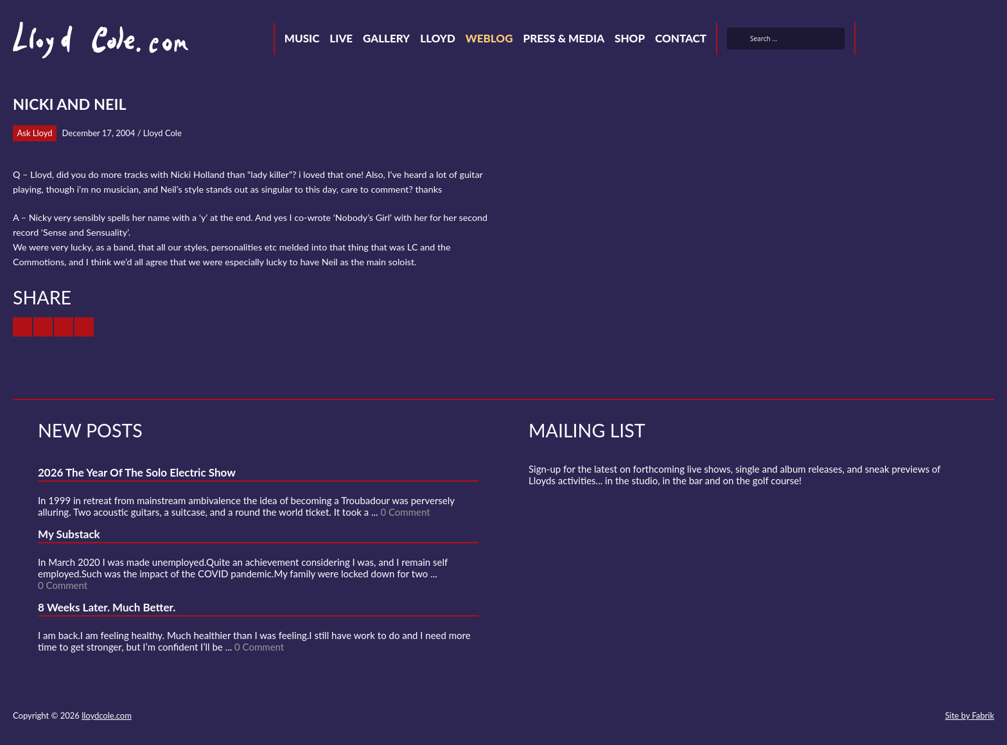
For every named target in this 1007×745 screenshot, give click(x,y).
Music (302, 38)
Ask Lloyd (35, 133)
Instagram (965, 40)
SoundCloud (919, 40)
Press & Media (563, 38)
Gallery (386, 38)
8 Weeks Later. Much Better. (106, 607)
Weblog (489, 38)
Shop (630, 38)
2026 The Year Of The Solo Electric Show (137, 472)
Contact (680, 38)
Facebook (896, 40)
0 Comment (405, 512)
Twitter (873, 40)
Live (341, 38)
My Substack (69, 534)
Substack (989, 40)
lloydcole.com (107, 715)
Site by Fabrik (969, 715)
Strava (942, 40)
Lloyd (437, 38)
